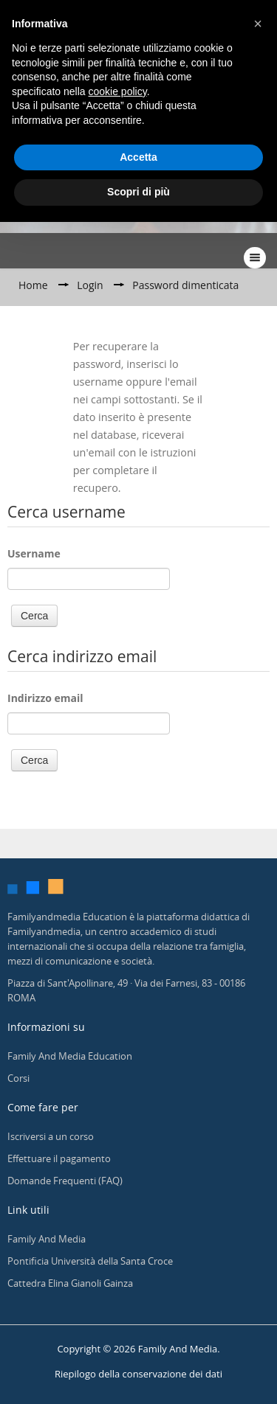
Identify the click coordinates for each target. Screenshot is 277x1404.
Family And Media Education (69, 1056)
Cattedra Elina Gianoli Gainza (70, 1283)
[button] (258, 23)
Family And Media (46, 1238)
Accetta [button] (138, 157)
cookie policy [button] (118, 91)
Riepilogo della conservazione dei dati (138, 1373)
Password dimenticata (185, 285)
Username (34, 553)
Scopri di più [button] (138, 192)
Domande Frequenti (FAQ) (65, 1180)
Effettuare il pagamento (59, 1158)
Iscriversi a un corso (50, 1136)
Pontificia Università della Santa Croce (90, 1261)
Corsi (18, 1078)
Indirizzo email (45, 698)
